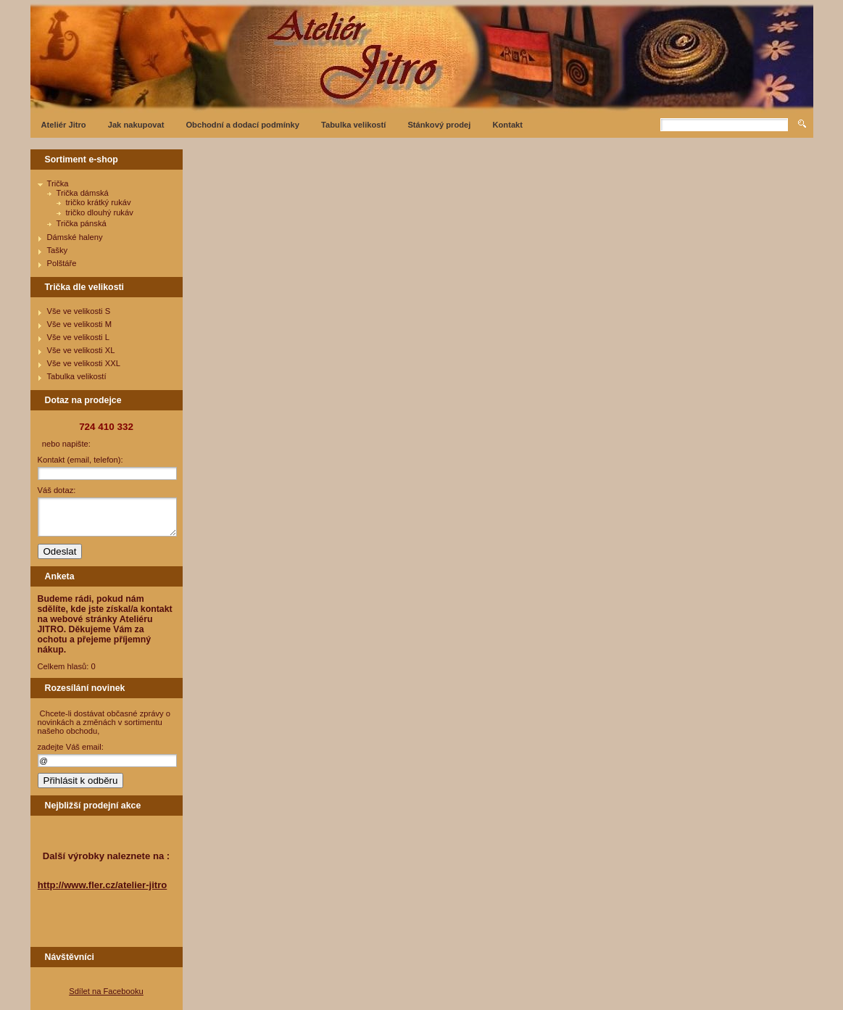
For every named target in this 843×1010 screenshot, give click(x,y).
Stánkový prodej (438, 124)
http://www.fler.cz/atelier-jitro (102, 884)
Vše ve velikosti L (78, 337)
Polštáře (62, 263)
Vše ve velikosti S (79, 311)
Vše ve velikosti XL (81, 350)
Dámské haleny (75, 237)
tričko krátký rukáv (98, 202)
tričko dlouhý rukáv (99, 212)
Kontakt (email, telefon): (80, 459)
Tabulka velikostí (353, 124)
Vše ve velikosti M (79, 324)
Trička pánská (82, 223)
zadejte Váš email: (71, 746)
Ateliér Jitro (63, 124)
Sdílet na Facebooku (106, 991)
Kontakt (507, 124)
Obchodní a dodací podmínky (242, 124)
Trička (58, 183)
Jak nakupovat (136, 124)
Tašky (57, 250)
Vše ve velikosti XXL (83, 363)
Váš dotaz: (57, 490)
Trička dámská (83, 193)
